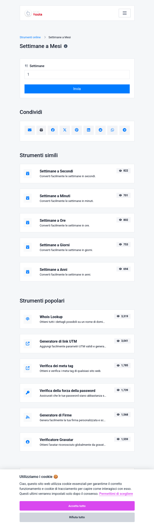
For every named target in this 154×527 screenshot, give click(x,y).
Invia (77, 89)
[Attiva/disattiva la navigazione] (125, 13)
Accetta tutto (76, 506)
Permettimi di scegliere (116, 494)
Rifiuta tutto (77, 517)
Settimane (35, 66)
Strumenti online (30, 37)
